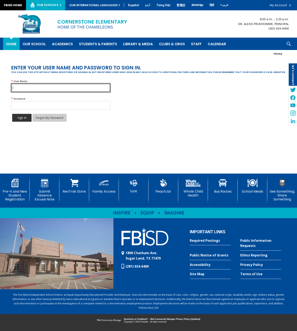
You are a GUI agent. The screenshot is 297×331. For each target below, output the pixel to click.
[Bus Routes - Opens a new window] (223, 186)
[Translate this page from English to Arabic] (224, 4)
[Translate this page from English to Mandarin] (180, 5)
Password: (18, 98)
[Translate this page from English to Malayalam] (197, 4)
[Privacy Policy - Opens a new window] (261, 265)
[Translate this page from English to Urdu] (147, 4)
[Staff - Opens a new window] (196, 44)
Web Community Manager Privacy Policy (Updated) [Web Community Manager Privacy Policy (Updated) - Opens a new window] (175, 319)
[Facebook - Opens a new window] (293, 97)
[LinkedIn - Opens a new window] (293, 121)
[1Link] (133, 186)
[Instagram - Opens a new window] (293, 113)
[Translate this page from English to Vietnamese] (163, 5)
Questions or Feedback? (136, 319)
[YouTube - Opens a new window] (293, 105)
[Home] (11, 44)
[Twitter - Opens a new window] (293, 89)
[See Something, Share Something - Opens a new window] (282, 190)
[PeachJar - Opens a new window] (163, 186)
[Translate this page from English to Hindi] (211, 5)
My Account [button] (278, 5)
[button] (289, 44)
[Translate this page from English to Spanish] (133, 5)
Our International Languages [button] (93, 5)
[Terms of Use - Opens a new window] (261, 274)
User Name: (19, 81)
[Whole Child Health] (193, 188)
